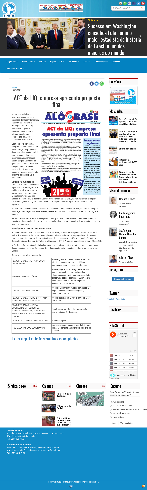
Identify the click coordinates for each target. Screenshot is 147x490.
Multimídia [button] (73, 61)
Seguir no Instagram (123, 279)
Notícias (42, 61)
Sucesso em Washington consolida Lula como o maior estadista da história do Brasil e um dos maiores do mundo (114, 39)
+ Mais (34, 386)
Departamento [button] (57, 61)
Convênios (116, 61)
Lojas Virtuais (117, 417)
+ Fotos (68, 386)
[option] (73, 37)
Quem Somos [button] (28, 61)
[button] (125, 3)
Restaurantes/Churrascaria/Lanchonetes (125, 409)
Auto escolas (117, 402)
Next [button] (140, 36)
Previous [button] (7, 36)
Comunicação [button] (101, 61)
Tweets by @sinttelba (116, 299)
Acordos (86, 61)
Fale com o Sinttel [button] (15, 68)
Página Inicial (12, 61)
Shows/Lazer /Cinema (121, 406)
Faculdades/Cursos (120, 413)
